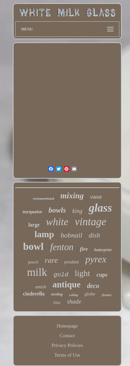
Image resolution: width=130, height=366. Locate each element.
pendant (71, 262)
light (82, 273)
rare (51, 260)
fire (84, 249)
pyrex (95, 259)
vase (96, 197)
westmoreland (43, 198)
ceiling (73, 295)
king (77, 211)
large (34, 224)
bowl (33, 246)
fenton (62, 247)
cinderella (34, 293)
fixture (107, 295)
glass (100, 208)
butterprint (102, 250)
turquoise (32, 211)
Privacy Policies (67, 345)
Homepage (67, 325)
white (57, 221)
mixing (72, 195)
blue (56, 302)
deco (93, 285)
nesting (57, 294)
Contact (67, 335)
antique (67, 284)
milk (37, 272)
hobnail (71, 235)
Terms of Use (67, 355)
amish (40, 286)
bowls (57, 210)
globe (90, 293)
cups (101, 275)
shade (74, 301)
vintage (90, 221)
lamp (44, 234)
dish (94, 235)
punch (33, 262)
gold (61, 274)
